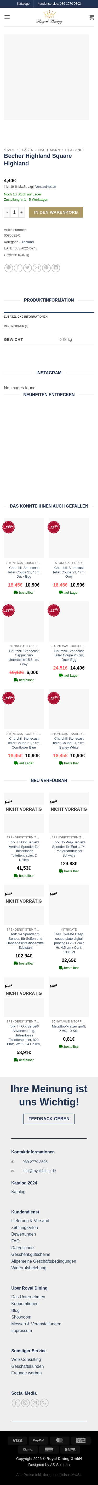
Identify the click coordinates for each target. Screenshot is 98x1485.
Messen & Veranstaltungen (36, 1324)
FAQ (15, 1241)
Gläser (26, 150)
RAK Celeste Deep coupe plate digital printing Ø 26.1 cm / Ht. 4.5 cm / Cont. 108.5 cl (69, 943)
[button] (7, 17)
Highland (73, 150)
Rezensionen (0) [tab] (16, 326)
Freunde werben (26, 1373)
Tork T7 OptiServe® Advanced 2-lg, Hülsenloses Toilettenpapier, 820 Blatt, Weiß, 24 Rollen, (24, 1035)
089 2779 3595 (35, 1162)
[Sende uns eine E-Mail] (35, 1403)
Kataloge (23, 4)
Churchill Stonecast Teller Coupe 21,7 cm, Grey (69, 572)
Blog (15, 1310)
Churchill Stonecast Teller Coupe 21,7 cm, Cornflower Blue (23, 742)
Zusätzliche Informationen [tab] (26, 316)
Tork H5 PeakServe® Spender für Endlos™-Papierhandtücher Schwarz (69, 849)
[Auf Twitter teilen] (27, 268)
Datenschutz (22, 1248)
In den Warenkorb (56, 212)
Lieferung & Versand (30, 1220)
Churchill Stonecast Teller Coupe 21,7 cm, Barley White (69, 742)
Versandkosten (45, 187)
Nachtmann (49, 150)
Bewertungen (23, 1234)
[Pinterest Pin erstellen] (46, 268)
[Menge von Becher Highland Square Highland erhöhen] (22, 212)
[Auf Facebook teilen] (18, 268)
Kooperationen (24, 1303)
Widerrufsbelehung (28, 1268)
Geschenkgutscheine (30, 1254)
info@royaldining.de (39, 1171)
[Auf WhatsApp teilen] (8, 268)
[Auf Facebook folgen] (16, 1403)
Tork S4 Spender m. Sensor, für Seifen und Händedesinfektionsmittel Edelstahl (25, 941)
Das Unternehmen (28, 1297)
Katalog (18, 1191)
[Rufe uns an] (44, 1403)
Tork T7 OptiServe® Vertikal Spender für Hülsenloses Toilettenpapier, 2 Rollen (24, 851)
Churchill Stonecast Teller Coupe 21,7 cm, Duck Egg (23, 572)
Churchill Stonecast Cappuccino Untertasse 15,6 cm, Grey (24, 657)
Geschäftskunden (27, 1366)
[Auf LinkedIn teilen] (55, 268)
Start (9, 150)
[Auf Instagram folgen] (25, 1403)
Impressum (21, 1330)
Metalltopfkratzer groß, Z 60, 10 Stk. (69, 1028)
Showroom (21, 1317)
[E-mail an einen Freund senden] (37, 268)
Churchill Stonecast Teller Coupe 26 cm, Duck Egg (69, 655)
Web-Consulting (26, 1359)
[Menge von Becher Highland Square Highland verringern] (7, 212)
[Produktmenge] (14, 212)
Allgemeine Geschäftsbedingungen (43, 1261)
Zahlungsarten (24, 1227)
